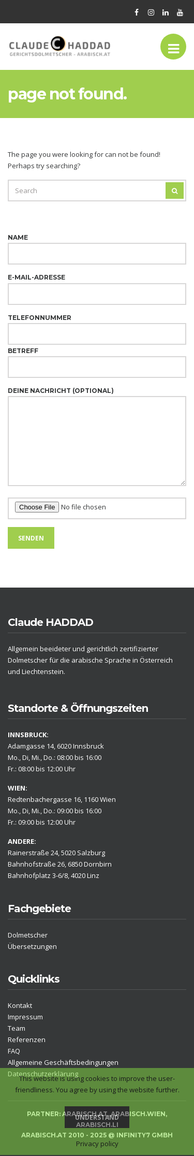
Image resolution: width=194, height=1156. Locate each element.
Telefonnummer (97, 326)
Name (97, 245)
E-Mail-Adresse (97, 285)
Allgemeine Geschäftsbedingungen (63, 1062)
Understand (97, 1117)
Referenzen (27, 1039)
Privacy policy (97, 1143)
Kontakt (20, 1005)
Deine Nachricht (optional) (97, 437)
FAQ (14, 1051)
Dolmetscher (28, 935)
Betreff (97, 359)
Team (16, 1028)
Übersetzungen (32, 946)
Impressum (25, 1016)
